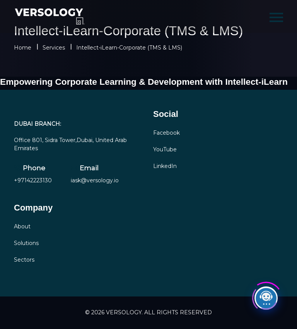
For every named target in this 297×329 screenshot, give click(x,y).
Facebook (166, 132)
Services (54, 47)
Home (22, 47)
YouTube (165, 149)
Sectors (24, 259)
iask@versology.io (95, 180)
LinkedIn (165, 166)
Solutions (26, 243)
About (22, 226)
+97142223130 (33, 180)
